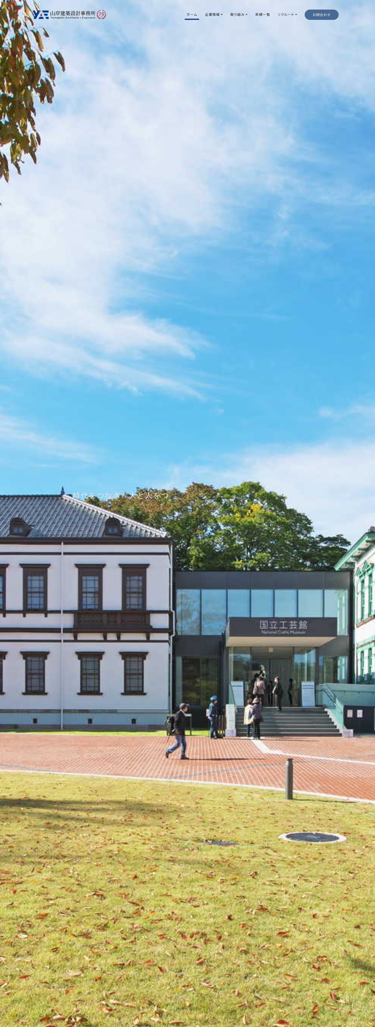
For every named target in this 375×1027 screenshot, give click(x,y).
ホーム (192, 14)
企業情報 (212, 14)
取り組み (237, 14)
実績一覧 (262, 14)
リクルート (286, 14)
